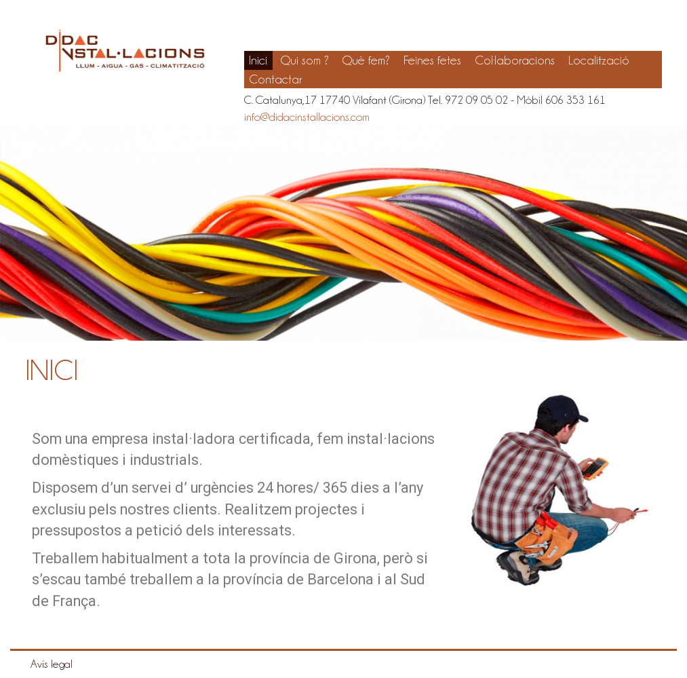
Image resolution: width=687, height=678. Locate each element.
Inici (258, 60)
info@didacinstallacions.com (307, 117)
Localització (598, 60)
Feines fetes (432, 60)
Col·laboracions (515, 60)
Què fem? (366, 60)
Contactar (275, 79)
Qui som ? (305, 60)
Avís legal (52, 664)
